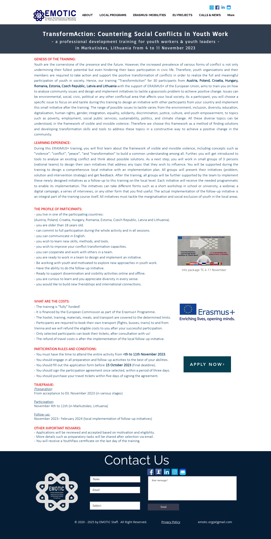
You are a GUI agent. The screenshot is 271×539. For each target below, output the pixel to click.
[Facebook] (217, 8)
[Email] (229, 8)
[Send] (163, 507)
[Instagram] (212, 8)
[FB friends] (158, 472)
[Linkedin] (223, 8)
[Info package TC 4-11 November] (204, 254)
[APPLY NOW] (207, 364)
